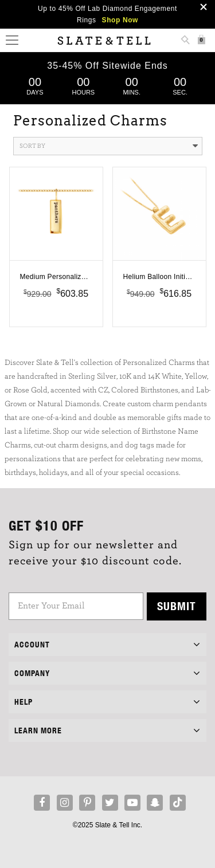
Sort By (108, 146)
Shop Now (120, 20)
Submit (176, 605)
